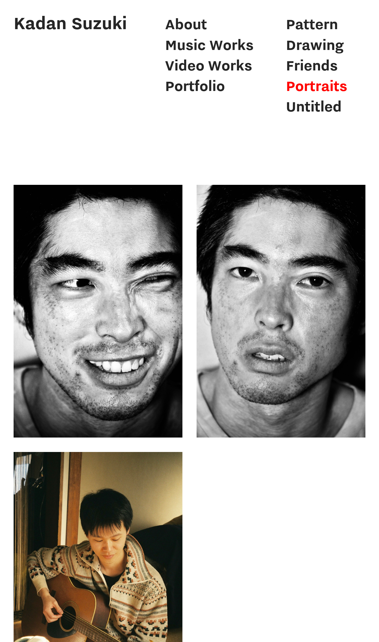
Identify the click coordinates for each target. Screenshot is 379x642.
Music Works (209, 45)
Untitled (314, 106)
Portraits (316, 86)
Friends (312, 65)
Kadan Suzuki (70, 23)
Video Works (208, 65)
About (186, 24)
